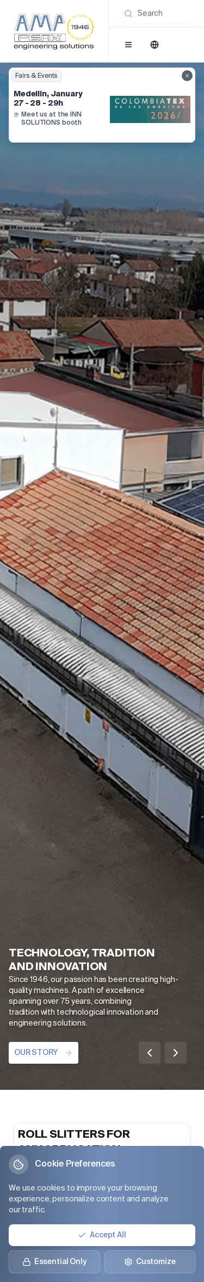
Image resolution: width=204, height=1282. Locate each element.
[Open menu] (128, 44)
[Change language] (154, 44)
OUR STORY (43, 1052)
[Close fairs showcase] (187, 75)
